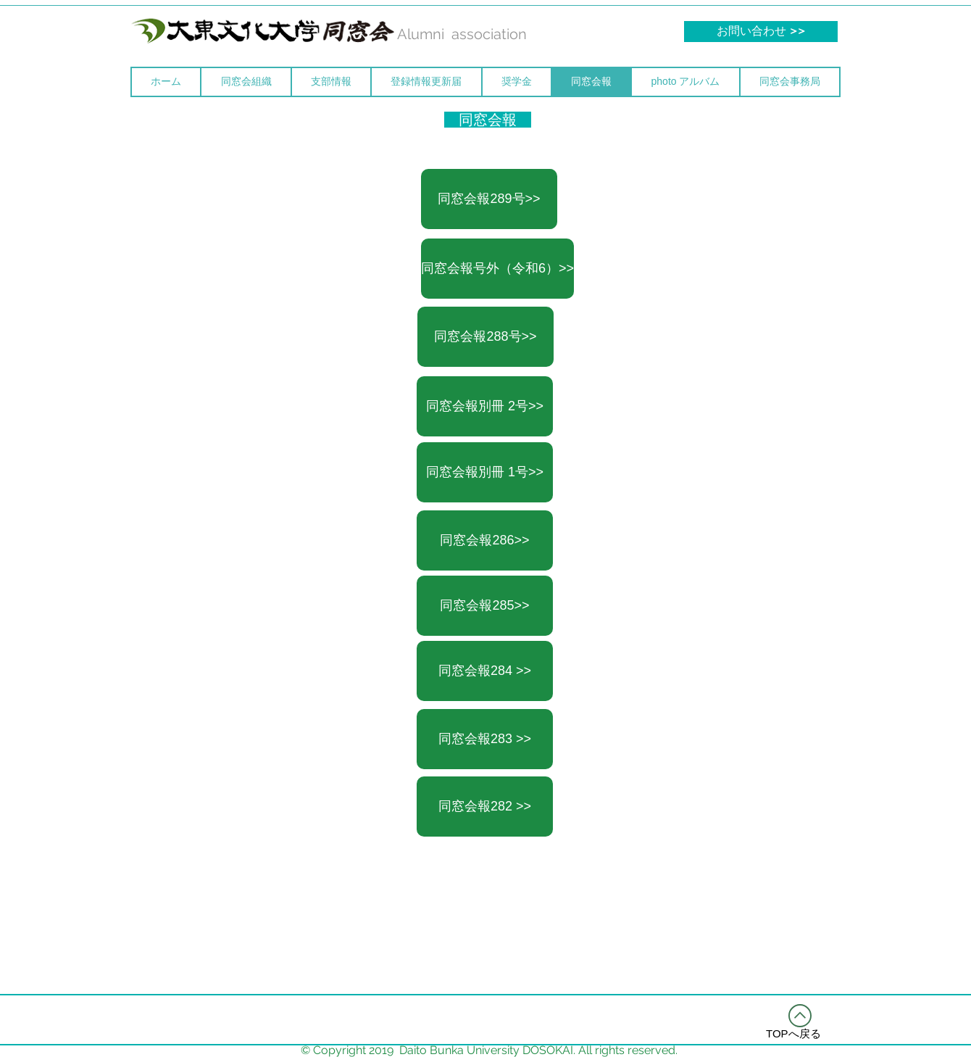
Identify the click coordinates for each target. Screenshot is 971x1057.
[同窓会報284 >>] (485, 671)
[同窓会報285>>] (485, 606)
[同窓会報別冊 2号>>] (485, 406)
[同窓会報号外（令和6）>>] (497, 269)
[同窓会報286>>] (485, 540)
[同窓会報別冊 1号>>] (485, 472)
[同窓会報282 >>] (485, 806)
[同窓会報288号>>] (485, 337)
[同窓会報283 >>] (485, 739)
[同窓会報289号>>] (489, 199)
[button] (246, 81)
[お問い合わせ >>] (761, 31)
